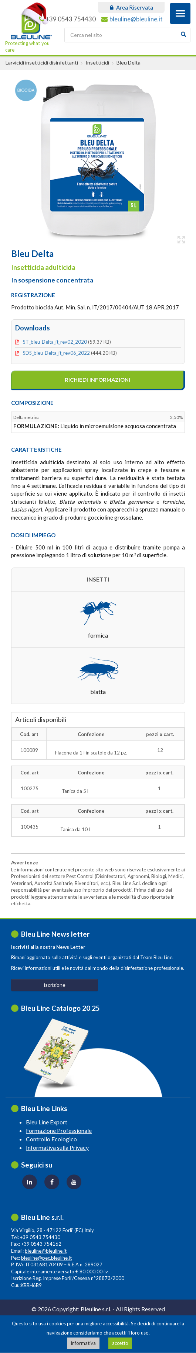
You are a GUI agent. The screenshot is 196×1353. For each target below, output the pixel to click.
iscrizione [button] (54, 985)
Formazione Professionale (59, 1130)
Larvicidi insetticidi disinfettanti (42, 62)
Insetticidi (97, 62)
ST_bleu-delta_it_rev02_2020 (55, 342)
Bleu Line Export (46, 1121)
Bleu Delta (128, 62)
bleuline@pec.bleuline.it (46, 1258)
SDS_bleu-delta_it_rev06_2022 (56, 353)
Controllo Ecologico (51, 1138)
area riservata (131, 7)
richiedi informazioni (97, 380)
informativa (83, 1343)
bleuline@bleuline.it (136, 19)
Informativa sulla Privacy (57, 1147)
